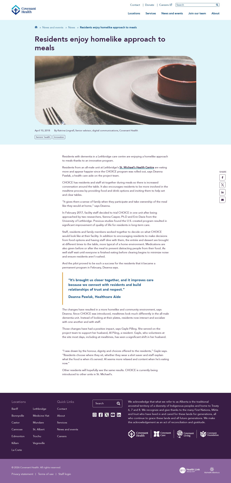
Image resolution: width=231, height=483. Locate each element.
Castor (16, 423)
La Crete (17, 450)
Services (151, 13)
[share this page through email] (222, 200)
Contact (135, 5)
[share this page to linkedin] (222, 192)
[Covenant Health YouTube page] (113, 415)
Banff (15, 409)
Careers (165, 5)
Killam (15, 443)
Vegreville (39, 443)
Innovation (59, 137)
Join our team (197, 13)
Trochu (37, 436)
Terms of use (46, 474)
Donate (149, 5)
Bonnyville (18, 416)
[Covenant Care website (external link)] (162, 434)
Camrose (17, 429)
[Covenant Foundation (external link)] (208, 434)
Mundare (38, 423)
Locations (134, 13)
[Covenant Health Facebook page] (101, 415)
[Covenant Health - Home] (139, 434)
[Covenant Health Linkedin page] (119, 415)
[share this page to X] (222, 185)
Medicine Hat (41, 416)
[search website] (217, 5)
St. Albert (38, 429)
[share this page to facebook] (222, 177)
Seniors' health (43, 137)
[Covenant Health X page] (107, 415)
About (215, 13)
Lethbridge (39, 409)
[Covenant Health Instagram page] (95, 415)
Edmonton (18, 436)
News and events (172, 13)
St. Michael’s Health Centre (137, 167)
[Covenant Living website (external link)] (185, 434)
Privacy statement (22, 474)
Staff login (64, 474)
